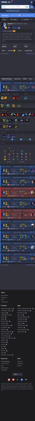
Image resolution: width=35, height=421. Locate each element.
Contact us (4, 370)
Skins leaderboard (27, 15)
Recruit (20, 365)
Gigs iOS (20, 323)
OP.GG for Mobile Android (25, 308)
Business (20, 361)
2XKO (2, 319)
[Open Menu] (32, 2)
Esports (3, 350)
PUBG (2, 317)
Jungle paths (28, 50)
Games (3, 344)
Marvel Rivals (4, 321)
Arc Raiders (4, 327)
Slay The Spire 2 (5, 334)
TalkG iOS (20, 327)
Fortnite (3, 323)
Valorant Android (22, 317)
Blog (2, 299)
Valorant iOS (21, 319)
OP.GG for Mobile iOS (23, 310)
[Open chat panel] (33, 31)
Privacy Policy (5, 361)
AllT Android (21, 312)
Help (2, 365)
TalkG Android (21, 325)
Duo (2, 346)
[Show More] (10, 2)
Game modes (15, 15)
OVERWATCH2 (5, 315)
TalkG (2, 348)
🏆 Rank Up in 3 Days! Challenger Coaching (15, 10)
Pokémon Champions (7, 338)
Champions (5, 15)
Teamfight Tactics (6, 310)
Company (3, 297)
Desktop (3, 342)
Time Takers (4, 336)
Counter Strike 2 (5, 325)
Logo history (4, 302)
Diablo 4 (3, 340)
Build (3, 50)
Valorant (3, 312)
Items (19, 50)
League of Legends (6, 308)
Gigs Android (21, 321)
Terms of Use (5, 363)
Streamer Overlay (6, 355)
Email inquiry (4, 368)
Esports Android (22, 329)
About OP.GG (4, 295)
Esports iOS (21, 331)
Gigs (2, 352)
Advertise (20, 363)
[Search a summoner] (26, 7)
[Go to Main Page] (4, 2)
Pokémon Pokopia (6, 331)
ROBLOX (3, 329)
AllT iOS (20, 315)
